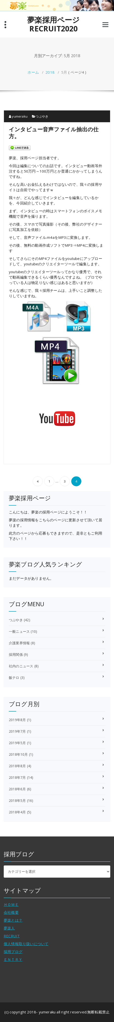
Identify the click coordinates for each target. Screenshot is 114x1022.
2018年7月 (17, 777)
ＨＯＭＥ (11, 904)
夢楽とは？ (13, 920)
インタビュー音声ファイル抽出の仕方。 (54, 132)
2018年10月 (18, 754)
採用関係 (16, 654)
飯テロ (14, 677)
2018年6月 (17, 789)
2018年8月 (17, 766)
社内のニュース (21, 666)
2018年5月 (17, 800)
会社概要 (11, 912)
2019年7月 (17, 731)
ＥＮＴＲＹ (13, 959)
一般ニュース (19, 631)
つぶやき (41, 116)
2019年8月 (17, 719)
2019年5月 (17, 742)
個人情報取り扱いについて (26, 943)
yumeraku (18, 116)
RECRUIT (12, 935)
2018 (50, 72)
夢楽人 (9, 928)
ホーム (33, 72)
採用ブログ (13, 951)
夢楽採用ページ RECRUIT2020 (57, 24)
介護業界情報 (19, 643)
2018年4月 (17, 812)
